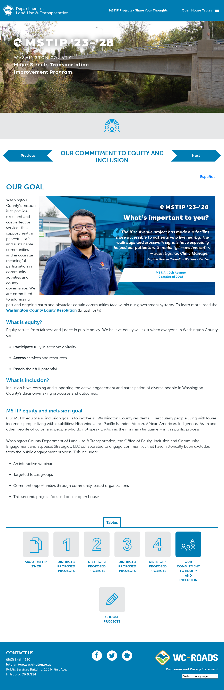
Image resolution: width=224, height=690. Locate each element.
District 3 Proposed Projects (127, 566)
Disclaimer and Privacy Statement (192, 669)
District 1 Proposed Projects (66, 566)
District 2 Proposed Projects (97, 566)
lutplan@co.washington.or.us (28, 664)
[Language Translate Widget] (200, 676)
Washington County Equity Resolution (41, 310)
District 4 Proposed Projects (158, 566)
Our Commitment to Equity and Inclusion (188, 571)
